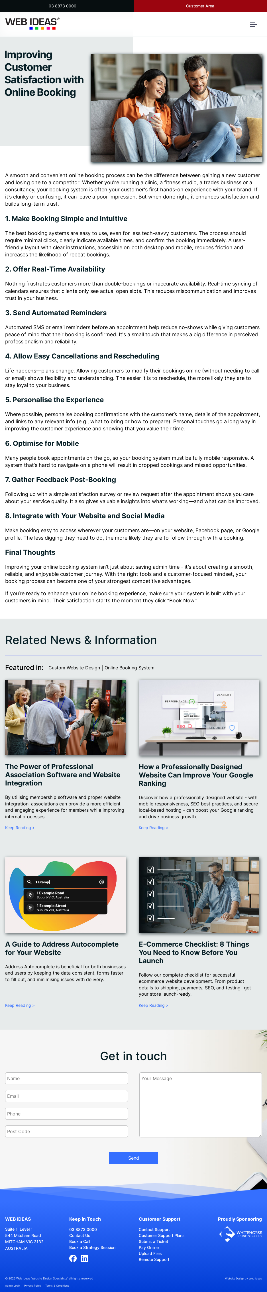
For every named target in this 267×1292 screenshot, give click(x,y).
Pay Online (149, 1247)
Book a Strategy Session (92, 1247)
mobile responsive (226, 458)
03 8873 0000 (62, 5)
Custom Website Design (74, 668)
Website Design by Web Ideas (243, 1278)
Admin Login (12, 1285)
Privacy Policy (32, 1285)
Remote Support (154, 1259)
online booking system (70, 567)
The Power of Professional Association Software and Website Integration (62, 774)
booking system (68, 190)
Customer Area (200, 5)
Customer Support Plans (162, 1235)
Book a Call (79, 1241)
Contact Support (154, 1229)
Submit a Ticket (153, 1241)
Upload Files (150, 1253)
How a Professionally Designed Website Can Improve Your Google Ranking (196, 775)
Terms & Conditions (57, 1285)
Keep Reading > (20, 827)
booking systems (48, 233)
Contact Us (79, 1235)
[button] (255, 27)
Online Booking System (129, 668)
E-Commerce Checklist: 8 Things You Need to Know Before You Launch (194, 952)
